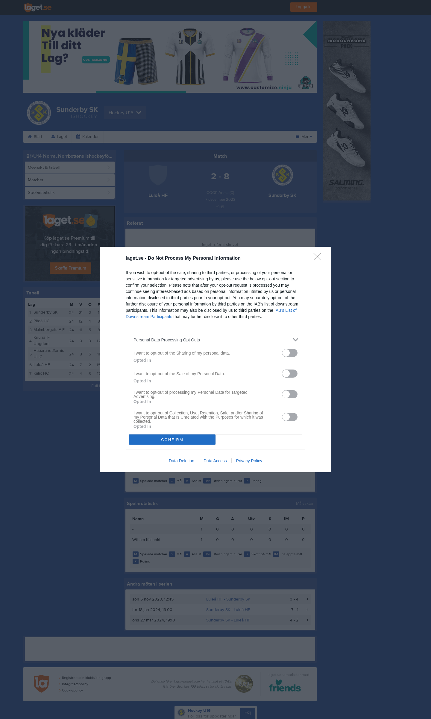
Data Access (215, 460)
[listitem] (215, 340)
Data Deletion (181, 460)
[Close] (319, 258)
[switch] (290, 353)
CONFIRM (172, 439)
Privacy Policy (249, 460)
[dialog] (215, 359)
